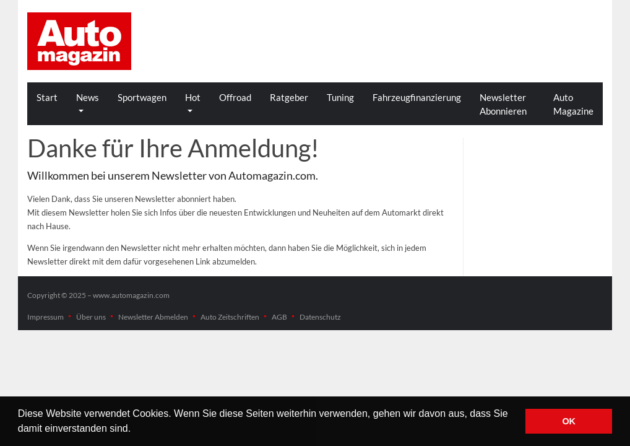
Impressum (45, 316)
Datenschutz (320, 316)
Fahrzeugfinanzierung (417, 97)
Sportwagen (142, 97)
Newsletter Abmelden (153, 316)
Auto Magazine (573, 104)
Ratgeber (289, 97)
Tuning (340, 97)
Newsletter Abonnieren (503, 104)
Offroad (235, 97)
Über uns (91, 316)
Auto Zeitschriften (230, 316)
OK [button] (569, 421)
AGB (279, 316)
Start (47, 97)
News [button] (87, 97)
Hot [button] (193, 97)
